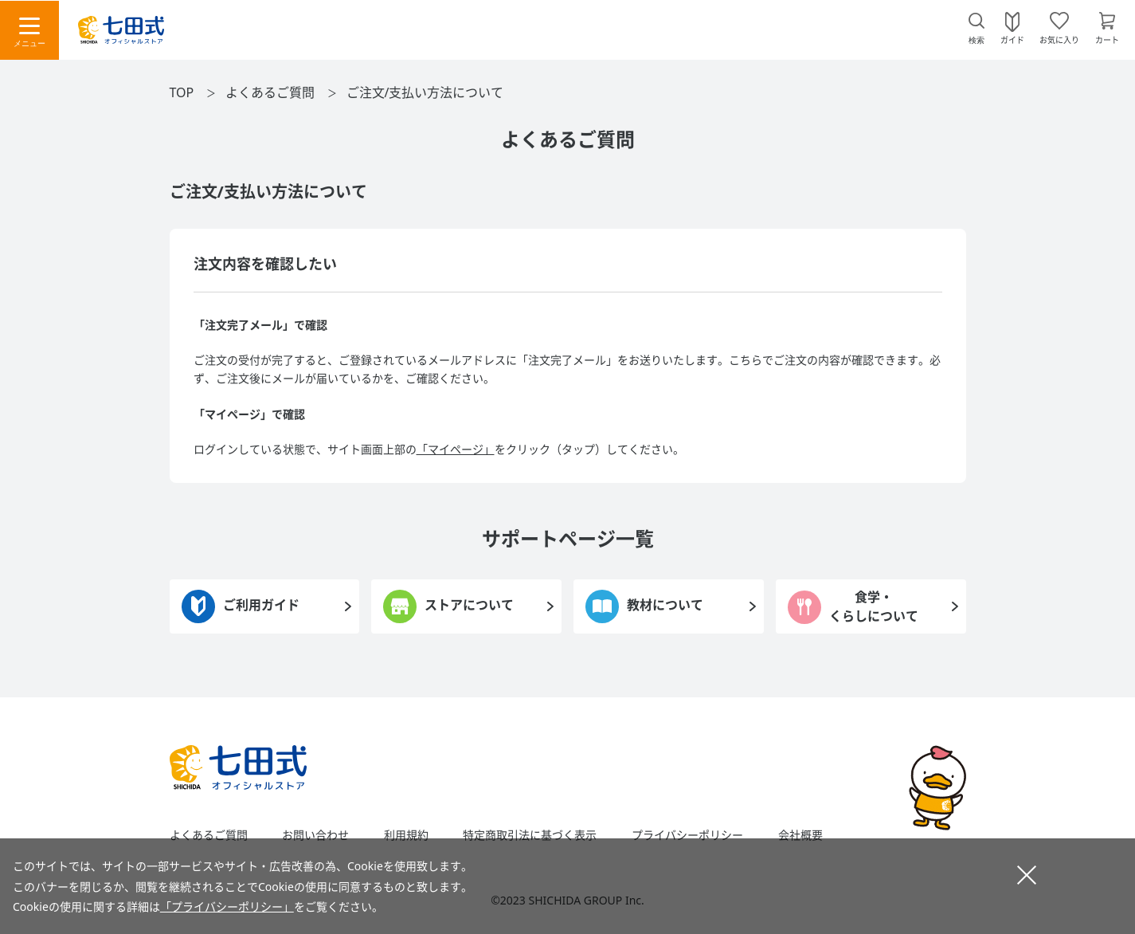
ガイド (1012, 39)
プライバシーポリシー (687, 835)
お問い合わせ (315, 835)
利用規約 (406, 835)
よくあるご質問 (270, 92)
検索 (976, 40)
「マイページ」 (456, 449)
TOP (182, 92)
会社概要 (800, 835)
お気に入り (1059, 39)
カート (1107, 39)
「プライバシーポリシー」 (227, 906)
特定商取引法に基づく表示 (530, 835)
